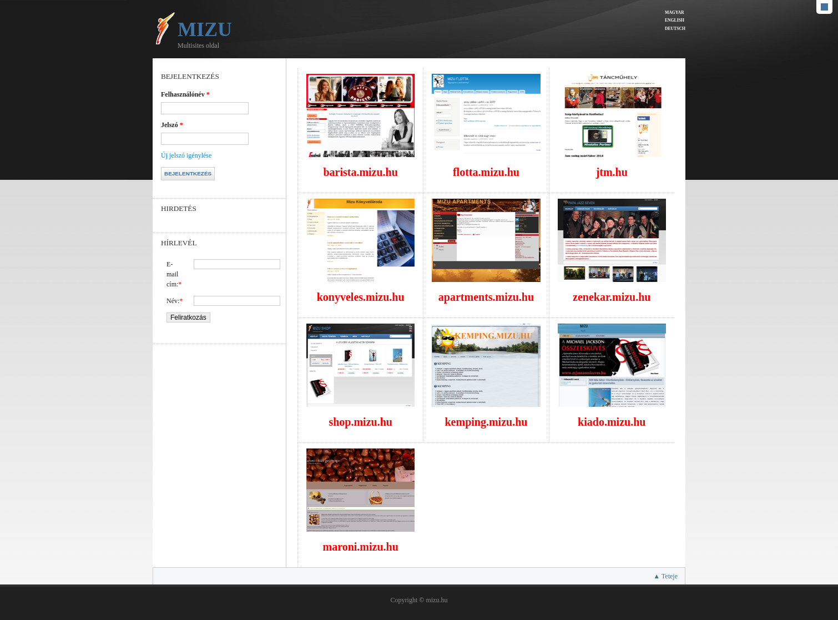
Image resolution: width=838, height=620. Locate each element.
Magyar (674, 12)
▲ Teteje (665, 576)
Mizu (205, 29)
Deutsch (675, 28)
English (674, 20)
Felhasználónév (185, 94)
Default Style (824, 7)
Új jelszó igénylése (186, 155)
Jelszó (172, 125)
